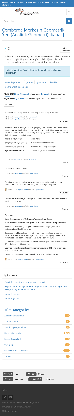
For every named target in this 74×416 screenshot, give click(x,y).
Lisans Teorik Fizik (12, 339)
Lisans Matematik (21, 94)
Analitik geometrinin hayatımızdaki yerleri (25, 282)
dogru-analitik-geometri (16, 87)
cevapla (65, 122)
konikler (54, 82)
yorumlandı (33, 117)
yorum (10, 104)
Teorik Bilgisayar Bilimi (15, 327)
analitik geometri (13, 294)
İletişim (4, 390)
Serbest (8, 356)
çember (29, 82)
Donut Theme (8, 402)
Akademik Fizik (11, 321)
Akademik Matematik (14, 315)
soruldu (7, 96)
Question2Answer (22, 406)
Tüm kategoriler (16, 309)
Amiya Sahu (33, 402)
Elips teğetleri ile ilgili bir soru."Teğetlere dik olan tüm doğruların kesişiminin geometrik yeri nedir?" (36, 288)
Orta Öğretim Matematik (16, 350)
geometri (41, 82)
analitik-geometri (13, 82)
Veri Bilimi (9, 344)
